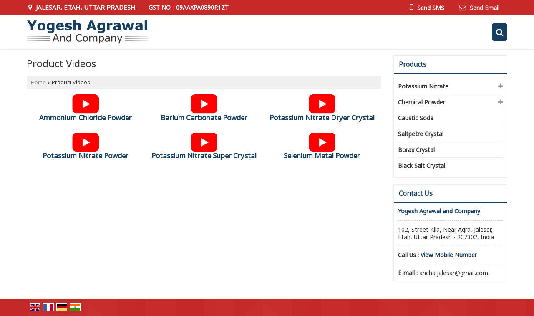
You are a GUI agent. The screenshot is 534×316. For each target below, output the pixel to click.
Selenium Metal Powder (322, 155)
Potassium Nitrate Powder (85, 155)
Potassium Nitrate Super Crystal (204, 155)
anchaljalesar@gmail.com (453, 273)
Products (412, 64)
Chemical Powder (421, 102)
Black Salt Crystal (421, 165)
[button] (449, 255)
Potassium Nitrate (423, 86)
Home (38, 82)
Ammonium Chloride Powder (85, 117)
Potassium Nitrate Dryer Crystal (322, 117)
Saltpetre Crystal (420, 134)
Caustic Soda (415, 118)
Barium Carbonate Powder (204, 117)
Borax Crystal (416, 150)
